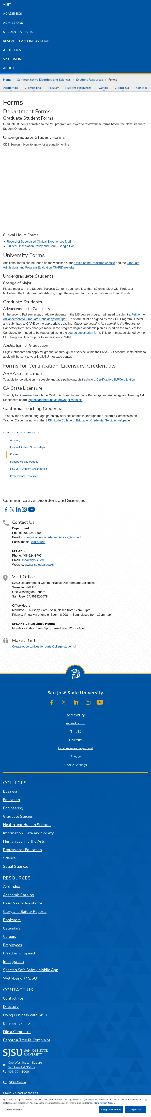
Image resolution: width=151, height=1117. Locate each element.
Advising (15, 440)
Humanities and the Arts (24, 841)
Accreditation (75, 723)
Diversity (75, 740)
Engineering (13, 808)
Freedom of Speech (19, 953)
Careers (9, 936)
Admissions (13, 23)
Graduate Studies (18, 816)
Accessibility (76, 715)
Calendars (11, 928)
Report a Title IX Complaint (26, 1040)
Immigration (13, 961)
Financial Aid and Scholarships (27, 447)
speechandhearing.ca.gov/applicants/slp (55, 400)
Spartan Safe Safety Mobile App (30, 969)
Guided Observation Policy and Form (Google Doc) (41, 246)
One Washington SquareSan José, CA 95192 (25, 1065)
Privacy (75, 756)
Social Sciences (15, 866)
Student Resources (89, 80)
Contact (141, 88)
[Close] (145, 1100)
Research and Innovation (26, 41)
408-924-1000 (18, 1072)
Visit (7, 5)
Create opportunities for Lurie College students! (44, 646)
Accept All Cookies (111, 1109)
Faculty (53, 88)
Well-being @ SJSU (20, 978)
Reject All (135, 1109)
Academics (12, 14)
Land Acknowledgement (75, 748)
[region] (75, 1106)
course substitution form (84, 332)
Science (9, 858)
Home (7, 80)
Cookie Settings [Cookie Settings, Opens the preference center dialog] (13, 1109)
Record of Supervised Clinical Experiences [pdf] (39, 241)
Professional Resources (24, 476)
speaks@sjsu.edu (33, 560)
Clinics (103, 88)
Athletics (12, 50)
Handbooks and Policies (24, 462)
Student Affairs (18, 32)
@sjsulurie (38, 542)
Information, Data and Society (28, 833)
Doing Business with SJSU (25, 1015)
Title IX (75, 732)
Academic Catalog (18, 895)
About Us (122, 88)
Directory (11, 1006)
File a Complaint (17, 1031)
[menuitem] (11, 87)
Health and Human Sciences (27, 824)
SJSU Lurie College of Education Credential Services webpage (87, 420)
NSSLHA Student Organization (28, 469)
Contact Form (15, 998)
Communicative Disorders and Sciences (44, 80)
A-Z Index (11, 886)
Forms (112, 80)
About (9, 68)
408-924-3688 (32, 532)
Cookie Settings (75, 765)
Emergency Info (16, 1023)
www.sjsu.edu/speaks (39, 564)
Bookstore (12, 919)
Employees (12, 945)
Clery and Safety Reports (25, 911)
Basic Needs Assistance (22, 903)
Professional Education (22, 849)
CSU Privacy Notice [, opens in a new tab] (104, 1103)
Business (10, 791)
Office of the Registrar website (94, 263)
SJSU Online (13, 59)
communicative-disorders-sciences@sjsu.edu (51, 537)
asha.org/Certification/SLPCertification (109, 379)
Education (11, 799)
